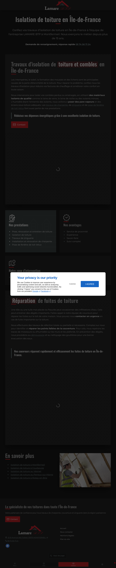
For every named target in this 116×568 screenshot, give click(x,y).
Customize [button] (72, 284)
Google (35, 291)
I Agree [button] (89, 284)
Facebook (45, 291)
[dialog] (58, 284)
